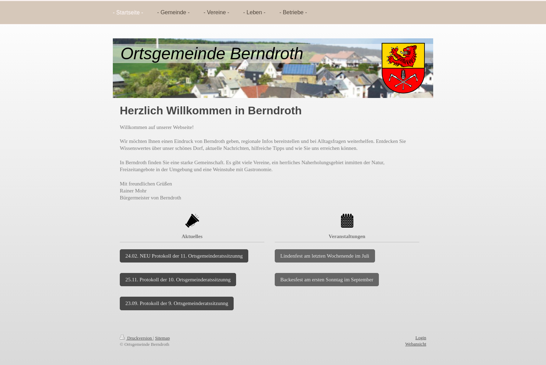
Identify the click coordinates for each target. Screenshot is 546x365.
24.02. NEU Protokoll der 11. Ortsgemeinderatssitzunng (184, 256)
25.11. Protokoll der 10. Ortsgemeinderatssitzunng (178, 279)
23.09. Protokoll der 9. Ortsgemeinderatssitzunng (176, 303)
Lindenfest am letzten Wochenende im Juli (324, 256)
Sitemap (162, 338)
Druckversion (136, 338)
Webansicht (415, 344)
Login (420, 337)
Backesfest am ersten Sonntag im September (326, 279)
